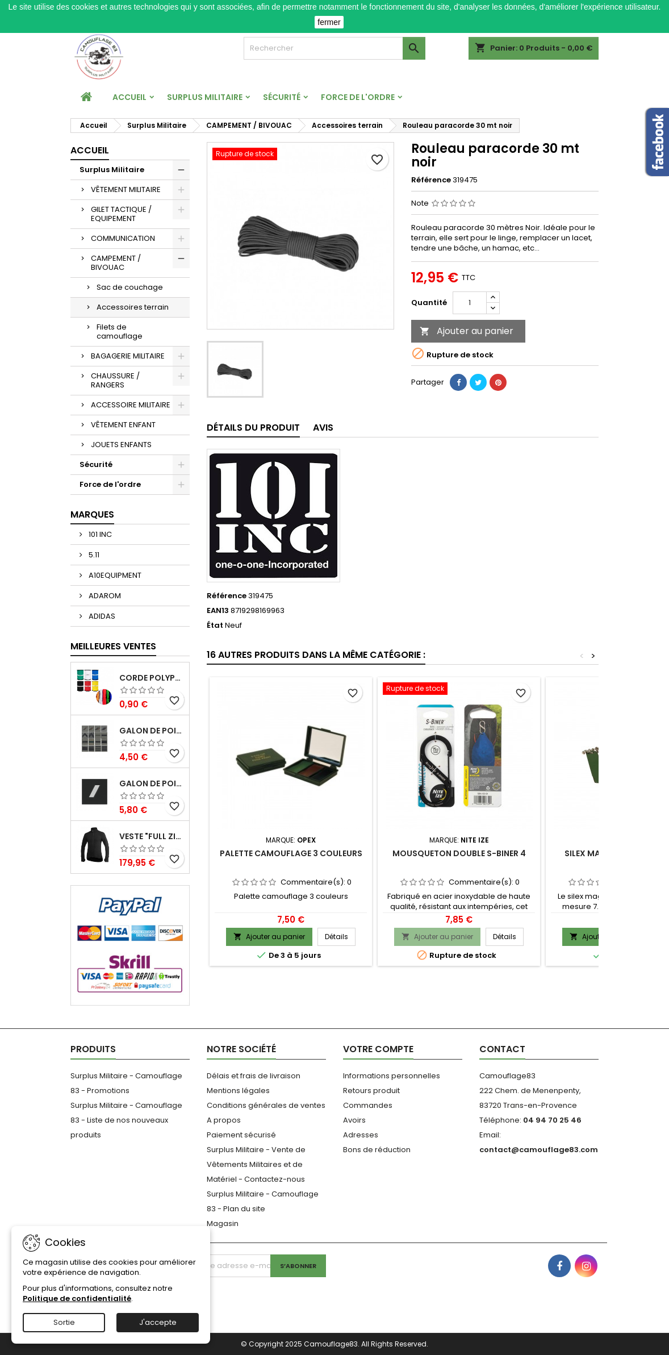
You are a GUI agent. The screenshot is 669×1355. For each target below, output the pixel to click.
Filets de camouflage (120, 331)
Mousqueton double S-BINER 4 (459, 853)
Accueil (129, 97)
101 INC (99, 534)
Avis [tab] (323, 427)
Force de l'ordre (358, 97)
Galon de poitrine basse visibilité (152, 731)
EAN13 (218, 611)
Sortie (64, 1322)
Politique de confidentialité (77, 1298)
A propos (224, 1120)
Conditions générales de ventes (266, 1105)
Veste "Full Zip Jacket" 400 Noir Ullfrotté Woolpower (152, 836)
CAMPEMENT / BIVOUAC (116, 263)
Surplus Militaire (204, 97)
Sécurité (281, 97)
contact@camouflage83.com (538, 1149)
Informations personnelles (391, 1075)
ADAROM (104, 595)
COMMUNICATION (123, 238)
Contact (502, 1049)
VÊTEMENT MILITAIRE (126, 189)
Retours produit (371, 1090)
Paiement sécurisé (241, 1134)
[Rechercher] (334, 48)
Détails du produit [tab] (253, 427)
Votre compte (378, 1049)
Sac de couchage (130, 287)
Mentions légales (238, 1090)
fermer (328, 22)
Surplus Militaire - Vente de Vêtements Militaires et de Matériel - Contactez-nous (256, 1164)
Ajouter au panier (466, 330)
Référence (431, 180)
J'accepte (158, 1322)
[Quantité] (470, 302)
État (215, 625)
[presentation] (283, 1299)
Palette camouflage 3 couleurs (291, 853)
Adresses (360, 1134)
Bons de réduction (377, 1149)
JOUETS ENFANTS (121, 444)
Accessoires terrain (133, 307)
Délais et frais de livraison (253, 1075)
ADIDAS (101, 616)
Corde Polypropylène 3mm (152, 678)
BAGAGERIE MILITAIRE (128, 356)
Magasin (223, 1223)
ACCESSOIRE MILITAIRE (130, 404)
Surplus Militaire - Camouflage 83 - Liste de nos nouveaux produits (126, 1120)
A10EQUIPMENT (114, 575)
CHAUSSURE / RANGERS (115, 380)
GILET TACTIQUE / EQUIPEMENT (121, 214)
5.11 (93, 554)
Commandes (367, 1105)
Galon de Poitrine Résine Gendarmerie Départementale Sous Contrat (152, 783)
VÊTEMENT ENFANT (123, 424)
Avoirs (354, 1120)
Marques (92, 514)
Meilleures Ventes (113, 646)
